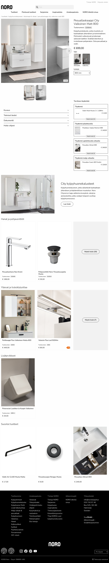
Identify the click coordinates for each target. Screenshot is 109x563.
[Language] (101, 552)
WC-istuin (15, 535)
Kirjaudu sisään (103, 2)
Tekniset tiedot (10, 115)
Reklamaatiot (34, 519)
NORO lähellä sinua (90, 12)
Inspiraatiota (57, 12)
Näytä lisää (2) (91, 136)
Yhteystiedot (34, 502)
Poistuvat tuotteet (29, 12)
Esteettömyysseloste (56, 513)
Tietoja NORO (91, 2)
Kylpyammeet (16, 500)
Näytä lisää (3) (91, 153)
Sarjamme (44, 12)
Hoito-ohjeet (9, 125)
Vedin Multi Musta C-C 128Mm (92, 111)
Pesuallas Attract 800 (89, 145)
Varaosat (32, 500)
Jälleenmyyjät (71, 496)
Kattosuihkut (16, 524)
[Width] (82, 73)
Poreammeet (16, 532)
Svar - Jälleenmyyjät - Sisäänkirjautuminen (91, 520)
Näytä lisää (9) (91, 170)
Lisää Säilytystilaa (18, 508)
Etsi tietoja (33, 521)
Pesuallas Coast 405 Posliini (91, 162)
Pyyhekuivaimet (17, 530)
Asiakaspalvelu (72, 12)
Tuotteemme (16, 496)
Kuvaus (7, 110)
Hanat (13, 521)
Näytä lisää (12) (90, 119)
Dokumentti (9, 120)
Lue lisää (67, 204)
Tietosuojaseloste (54, 510)
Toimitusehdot (35, 516)
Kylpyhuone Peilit (18, 505)
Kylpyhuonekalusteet (15, 16)
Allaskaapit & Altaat (30, 16)
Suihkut (14, 527)
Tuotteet (14, 12)
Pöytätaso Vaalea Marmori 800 (92, 128)
